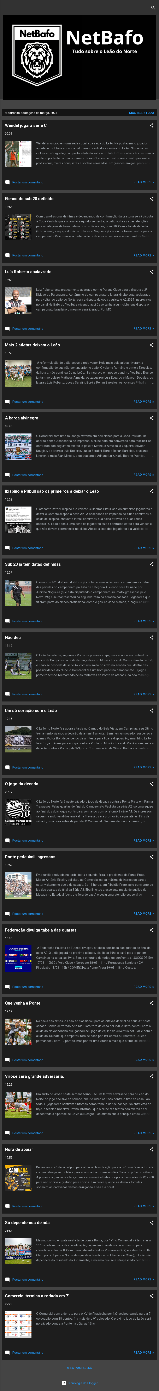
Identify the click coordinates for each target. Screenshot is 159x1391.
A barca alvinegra (21, 418)
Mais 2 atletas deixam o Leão (32, 344)
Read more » (144, 182)
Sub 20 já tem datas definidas (33, 564)
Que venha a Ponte (22, 1003)
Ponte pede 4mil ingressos (30, 856)
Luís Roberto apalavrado (28, 271)
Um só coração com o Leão (31, 710)
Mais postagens (79, 1368)
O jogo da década (21, 783)
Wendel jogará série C (26, 125)
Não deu (13, 637)
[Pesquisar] (153, 8)
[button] (151, 126)
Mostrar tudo (141, 113)
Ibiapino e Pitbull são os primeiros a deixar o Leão (52, 491)
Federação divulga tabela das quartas (41, 930)
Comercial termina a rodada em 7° (37, 1295)
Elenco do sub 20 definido (29, 198)
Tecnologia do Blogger (79, 1383)
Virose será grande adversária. (34, 1076)
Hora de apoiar (19, 1149)
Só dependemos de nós (27, 1222)
